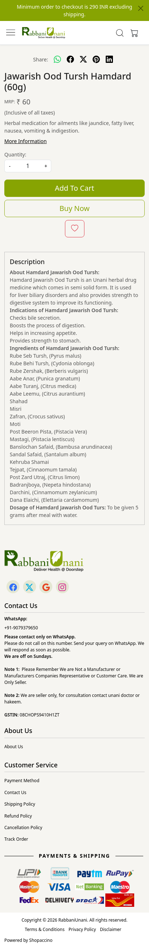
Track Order (16, 839)
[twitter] (83, 59)
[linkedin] (109, 59)
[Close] (140, 8)
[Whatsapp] (57, 59)
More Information (25, 141)
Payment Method (21, 780)
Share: (40, 59)
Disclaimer (110, 929)
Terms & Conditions (45, 929)
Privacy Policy (82, 929)
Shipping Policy (19, 804)
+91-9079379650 (21, 628)
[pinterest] (96, 59)
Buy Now (74, 208)
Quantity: (15, 154)
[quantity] (27, 166)
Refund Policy (18, 816)
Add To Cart (74, 188)
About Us (13, 747)
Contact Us (15, 792)
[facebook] (70, 59)
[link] (120, 33)
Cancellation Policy (23, 827)
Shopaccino (41, 940)
